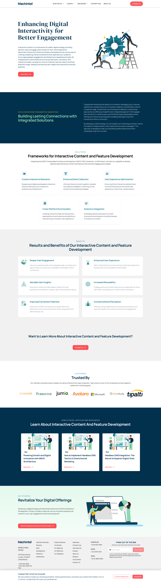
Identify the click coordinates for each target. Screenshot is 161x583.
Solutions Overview (42, 542)
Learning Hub (77, 548)
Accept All (137, 577)
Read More (29, 467)
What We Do (58, 4)
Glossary (75, 557)
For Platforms (58, 551)
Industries (83, 4)
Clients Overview (59, 542)
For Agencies (58, 548)
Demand (39, 545)
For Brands (57, 545)
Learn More (26, 74)
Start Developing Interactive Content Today (37, 526)
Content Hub (96, 4)
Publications (40, 557)
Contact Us (136, 4)
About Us (107, 4)
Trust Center (77, 559)
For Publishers (58, 554)
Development (40, 551)
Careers (75, 551)
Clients (71, 4)
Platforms (39, 554)
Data (37, 548)
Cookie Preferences (122, 577)
